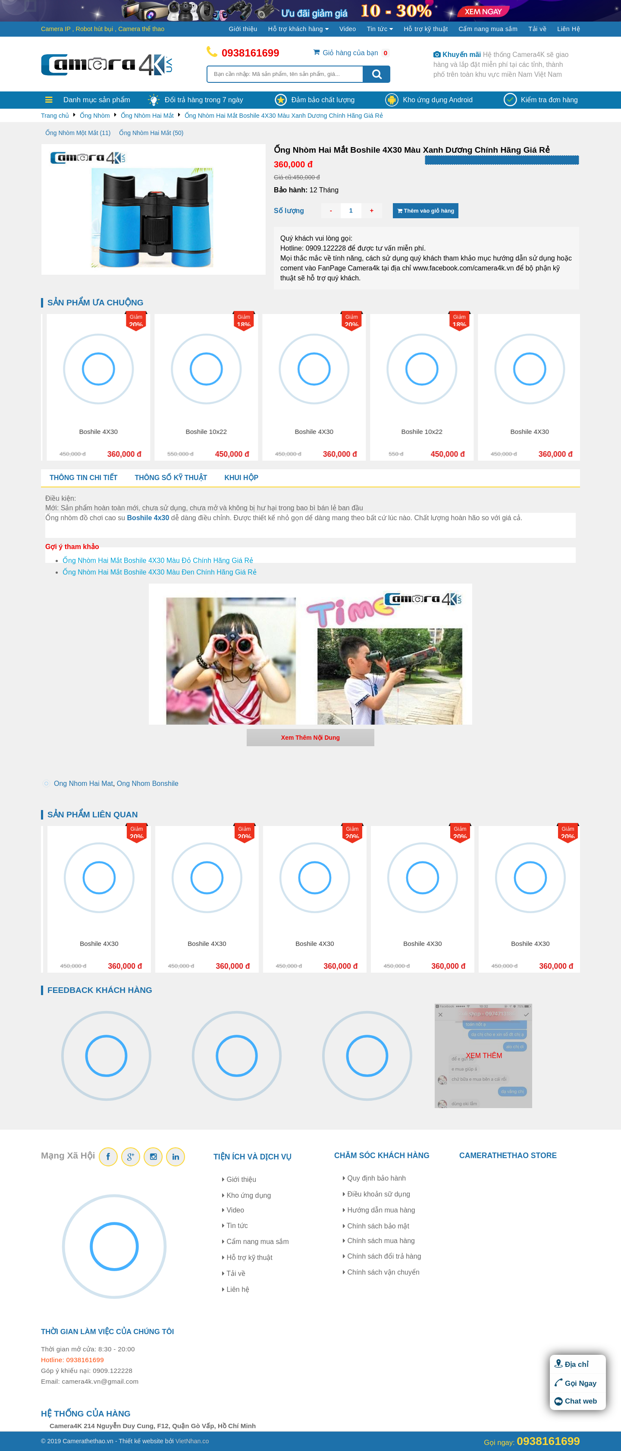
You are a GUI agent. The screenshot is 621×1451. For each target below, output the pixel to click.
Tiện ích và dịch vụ (252, 1157)
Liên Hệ (568, 28)
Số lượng (289, 210)
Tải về (537, 28)
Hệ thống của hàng (86, 1413)
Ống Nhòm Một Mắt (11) (77, 132)
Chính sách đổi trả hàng (382, 1256)
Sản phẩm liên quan (92, 814)
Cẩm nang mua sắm (488, 28)
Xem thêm (484, 1055)
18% (119, 325)
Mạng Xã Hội (68, 1155)
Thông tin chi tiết (83, 477)
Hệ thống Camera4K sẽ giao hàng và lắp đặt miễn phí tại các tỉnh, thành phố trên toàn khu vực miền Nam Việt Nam (500, 64)
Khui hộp (241, 477)
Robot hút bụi (94, 28)
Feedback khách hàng (99, 990)
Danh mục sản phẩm (96, 100)
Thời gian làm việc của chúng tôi (107, 1332)
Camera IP (56, 28)
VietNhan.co (192, 1441)
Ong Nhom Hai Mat (83, 783)
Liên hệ (235, 1289)
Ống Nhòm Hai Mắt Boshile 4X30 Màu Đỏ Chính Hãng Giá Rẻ (158, 560)
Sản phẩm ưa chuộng (95, 302)
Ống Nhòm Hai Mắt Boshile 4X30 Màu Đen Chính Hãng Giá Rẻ (160, 572)
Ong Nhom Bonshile (148, 783)
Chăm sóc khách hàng (382, 1155)
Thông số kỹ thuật (171, 477)
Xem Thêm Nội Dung (310, 737)
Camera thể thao (141, 28)
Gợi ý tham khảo (72, 546)
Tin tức (235, 1225)
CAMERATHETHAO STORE (508, 1155)
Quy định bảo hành (374, 1178)
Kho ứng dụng (246, 1195)
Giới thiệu (243, 28)
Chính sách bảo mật (376, 1226)
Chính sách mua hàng (379, 1240)
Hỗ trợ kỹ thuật (426, 28)
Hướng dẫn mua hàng (379, 1210)
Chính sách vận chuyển (381, 1272)
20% (227, 325)
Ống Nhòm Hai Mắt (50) (151, 132)
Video (347, 28)
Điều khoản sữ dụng (376, 1194)
